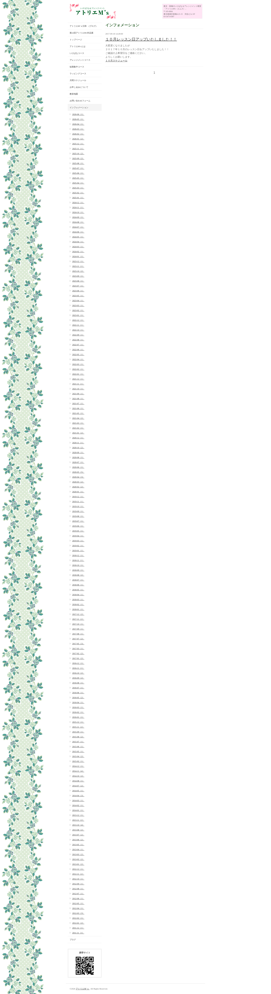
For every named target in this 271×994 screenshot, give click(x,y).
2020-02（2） (78, 487)
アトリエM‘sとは (77, 46)
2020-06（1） (78, 467)
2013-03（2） (78, 854)
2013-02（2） (78, 859)
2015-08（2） (78, 737)
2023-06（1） (78, 291)
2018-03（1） (78, 599)
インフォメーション (79, 107)
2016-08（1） (78, 683)
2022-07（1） (78, 344)
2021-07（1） (78, 403)
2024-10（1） (78, 212)
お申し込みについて (79, 87)
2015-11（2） (78, 727)
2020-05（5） (78, 472)
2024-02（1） (78, 251)
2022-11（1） (78, 325)
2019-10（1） (78, 506)
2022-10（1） (78, 330)
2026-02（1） (78, 134)
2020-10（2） (78, 447)
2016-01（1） (78, 717)
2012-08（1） (78, 888)
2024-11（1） (78, 207)
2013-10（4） (78, 825)
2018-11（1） (78, 560)
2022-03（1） (78, 364)
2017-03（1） (78, 648)
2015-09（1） (78, 732)
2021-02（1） (78, 428)
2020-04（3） (78, 477)
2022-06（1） (78, 349)
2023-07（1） (78, 286)
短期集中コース (77, 67)
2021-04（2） (78, 418)
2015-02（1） (78, 761)
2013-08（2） (78, 830)
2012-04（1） (78, 908)
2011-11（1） (78, 933)
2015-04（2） (78, 756)
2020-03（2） (78, 482)
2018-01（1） (78, 609)
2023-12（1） (78, 261)
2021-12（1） (78, 379)
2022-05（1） (78, 354)
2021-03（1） (78, 423)
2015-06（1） (78, 746)
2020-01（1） (78, 491)
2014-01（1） (78, 810)
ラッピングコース (78, 73)
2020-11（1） (78, 442)
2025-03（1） (78, 188)
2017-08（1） (78, 634)
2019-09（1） (78, 511)
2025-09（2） (78, 158)
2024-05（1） (78, 237)
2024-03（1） (78, 246)
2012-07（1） (78, 893)
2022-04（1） (78, 359)
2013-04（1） (78, 849)
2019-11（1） (78, 501)
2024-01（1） (78, 256)
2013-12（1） (78, 815)
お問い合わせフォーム (80, 101)
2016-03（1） (78, 707)
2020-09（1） (78, 452)
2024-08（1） (78, 222)
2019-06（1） (78, 526)
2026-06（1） (78, 114)
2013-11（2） (78, 820)
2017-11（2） (78, 619)
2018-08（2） (78, 575)
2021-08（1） (78, 398)
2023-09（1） (78, 276)
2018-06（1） (78, 585)
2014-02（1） (78, 805)
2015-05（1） (78, 751)
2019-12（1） (78, 496)
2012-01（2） (78, 923)
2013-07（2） (78, 835)
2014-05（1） (78, 790)
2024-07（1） (78, 227)
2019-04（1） (78, 536)
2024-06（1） (78, 232)
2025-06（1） (78, 173)
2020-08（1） (78, 457)
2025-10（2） (78, 153)
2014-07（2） (78, 786)
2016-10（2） (78, 673)
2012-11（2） (78, 874)
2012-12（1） (78, 869)
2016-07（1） (78, 688)
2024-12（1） (78, 202)
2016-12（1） (78, 663)
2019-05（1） (78, 531)
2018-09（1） (78, 570)
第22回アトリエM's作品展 (81, 33)
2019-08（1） (78, 516)
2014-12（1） (78, 766)
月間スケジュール (78, 80)
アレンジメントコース (80, 60)
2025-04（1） (78, 183)
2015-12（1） (78, 722)
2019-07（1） (78, 521)
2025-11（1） (78, 148)
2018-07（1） (78, 580)
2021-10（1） (78, 389)
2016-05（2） (78, 697)
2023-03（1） (78, 305)
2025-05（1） (78, 178)
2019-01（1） (78, 550)
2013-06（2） (78, 839)
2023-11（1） (78, 266)
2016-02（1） (78, 712)
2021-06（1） (78, 408)
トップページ (76, 39)
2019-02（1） (78, 545)
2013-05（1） (78, 844)
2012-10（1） (78, 879)
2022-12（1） (78, 320)
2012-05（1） (78, 903)
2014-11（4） (78, 771)
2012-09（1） (78, 884)
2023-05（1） (78, 295)
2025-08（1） (78, 163)
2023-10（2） (78, 271)
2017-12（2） (78, 614)
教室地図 (74, 94)
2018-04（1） (78, 594)
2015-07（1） (78, 741)
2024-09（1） (78, 217)
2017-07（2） (78, 639)
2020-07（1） (78, 462)
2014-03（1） (78, 800)
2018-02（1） (78, 604)
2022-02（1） (78, 369)
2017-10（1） (78, 624)
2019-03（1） (78, 541)
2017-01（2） (78, 658)
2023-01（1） (78, 315)
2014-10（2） (78, 776)
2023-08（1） (78, 281)
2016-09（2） (78, 678)
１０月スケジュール (116, 60)
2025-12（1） (78, 144)
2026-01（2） (78, 139)
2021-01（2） (78, 433)
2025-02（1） (78, 193)
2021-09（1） (78, 393)
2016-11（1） (78, 668)
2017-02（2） (78, 653)
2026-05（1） (78, 119)
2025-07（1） (78, 168)
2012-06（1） (78, 898)
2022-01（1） (78, 374)
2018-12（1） (78, 555)
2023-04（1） (78, 300)
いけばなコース (77, 53)
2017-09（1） (78, 629)
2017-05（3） (78, 643)
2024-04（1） (78, 242)
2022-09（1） (78, 335)
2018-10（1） (78, 565)
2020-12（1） (78, 438)
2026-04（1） (78, 124)
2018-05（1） (78, 590)
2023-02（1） (78, 310)
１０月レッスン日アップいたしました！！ (141, 39)
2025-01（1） (78, 197)
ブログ (73, 939)
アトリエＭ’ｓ (82, 989)
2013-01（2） (78, 864)
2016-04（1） (78, 702)
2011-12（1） (78, 928)
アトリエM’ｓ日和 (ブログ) (83, 26)
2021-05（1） (78, 413)
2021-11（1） (78, 384)
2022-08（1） (78, 340)
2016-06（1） (78, 692)
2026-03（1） (78, 129)
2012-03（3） (78, 913)
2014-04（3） (78, 795)
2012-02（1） (78, 918)
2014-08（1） (78, 781)
